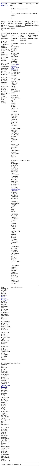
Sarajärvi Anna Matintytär (5, 386)
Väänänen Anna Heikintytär (15, 189)
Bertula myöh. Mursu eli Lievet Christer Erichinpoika (15, 66)
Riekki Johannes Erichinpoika (5, 298)
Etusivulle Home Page (4, 4)
